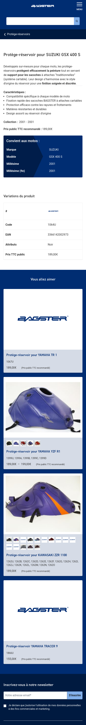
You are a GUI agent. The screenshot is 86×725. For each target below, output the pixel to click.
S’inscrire (75, 695)
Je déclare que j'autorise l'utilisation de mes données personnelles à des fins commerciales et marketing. (44, 707)
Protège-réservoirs (18, 34)
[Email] (35, 695)
